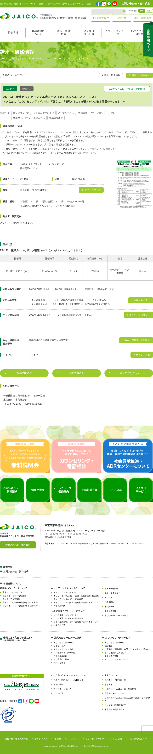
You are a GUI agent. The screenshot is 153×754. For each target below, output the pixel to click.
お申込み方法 (59, 606)
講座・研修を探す (143, 18)
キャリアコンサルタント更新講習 (68, 599)
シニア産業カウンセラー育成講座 (68, 619)
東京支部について (100, 18)
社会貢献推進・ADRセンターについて (70, 676)
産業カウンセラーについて (13, 588)
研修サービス (59, 646)
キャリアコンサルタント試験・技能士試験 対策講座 (76, 596)
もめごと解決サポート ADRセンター (69, 680)
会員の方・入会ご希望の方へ (18, 639)
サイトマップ (40, 739)
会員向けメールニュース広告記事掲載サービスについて (128, 699)
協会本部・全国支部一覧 (115, 680)
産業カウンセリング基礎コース (29, 118)
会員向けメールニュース (115, 694)
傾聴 (112, 113)
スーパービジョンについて (116, 660)
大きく (149, 11)
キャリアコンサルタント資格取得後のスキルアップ (76, 603)
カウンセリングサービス (114, 33)
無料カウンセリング (62, 689)
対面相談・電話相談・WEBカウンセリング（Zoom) (127, 649)
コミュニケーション (43, 113)
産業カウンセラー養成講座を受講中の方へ (21, 606)
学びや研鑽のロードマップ (116, 616)
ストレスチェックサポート (65, 649)
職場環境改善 (56, 118)
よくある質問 (110, 611)
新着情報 (13, 33)
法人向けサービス (89, 33)
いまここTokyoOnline (139, 33)
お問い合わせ (59, 663)
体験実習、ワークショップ (92, 113)
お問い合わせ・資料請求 (135, 3)
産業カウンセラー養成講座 (14, 596)
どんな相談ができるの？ (115, 653)
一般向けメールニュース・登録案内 (120, 689)
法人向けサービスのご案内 (67, 638)
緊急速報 (108, 685)
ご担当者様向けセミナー (64, 656)
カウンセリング (21, 113)
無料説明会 (109, 607)
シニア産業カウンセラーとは (66, 615)
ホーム (3, 59)
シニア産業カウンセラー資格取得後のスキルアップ (76, 622)
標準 (141, 11)
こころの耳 (58, 694)
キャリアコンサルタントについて (68, 588)
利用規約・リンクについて (66, 739)
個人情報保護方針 (138, 739)
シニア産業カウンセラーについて (68, 611)
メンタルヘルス (66, 113)
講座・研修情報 (63, 33)
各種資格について (38, 33)
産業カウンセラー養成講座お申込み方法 (20, 603)
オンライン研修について (115, 705)
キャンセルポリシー (94, 739)
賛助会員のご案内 (61, 660)
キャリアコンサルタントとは (66, 593)
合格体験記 (109, 602)
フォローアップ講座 (11, 599)
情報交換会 (58, 685)
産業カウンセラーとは (12, 593)
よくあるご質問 (111, 656)
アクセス (122, 18)
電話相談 (108, 646)
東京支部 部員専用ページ (115, 710)
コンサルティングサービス (65, 653)
